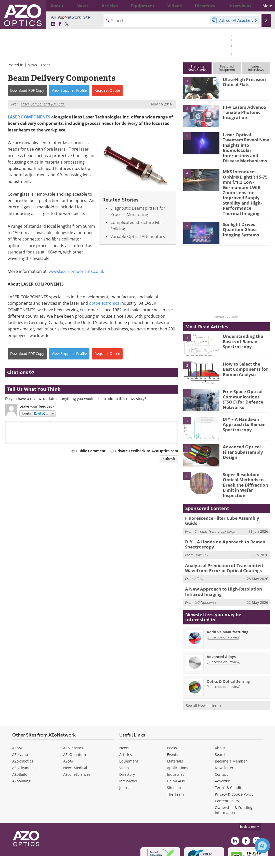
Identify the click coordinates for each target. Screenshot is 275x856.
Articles (125, 721)
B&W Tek (201, 524)
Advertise (223, 748)
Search (221, 721)
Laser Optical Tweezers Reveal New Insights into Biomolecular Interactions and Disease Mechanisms (245, 143)
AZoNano (20, 721)
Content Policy (227, 768)
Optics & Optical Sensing (228, 648)
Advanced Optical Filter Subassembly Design (246, 426)
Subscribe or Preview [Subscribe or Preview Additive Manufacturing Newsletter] (223, 604)
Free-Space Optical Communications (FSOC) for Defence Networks (246, 373)
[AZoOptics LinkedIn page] (53, 24)
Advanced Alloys (221, 623)
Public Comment (91, 450)
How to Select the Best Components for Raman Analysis (245, 345)
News (32, 64)
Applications (177, 734)
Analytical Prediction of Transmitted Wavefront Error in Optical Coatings (220, 537)
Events (172, 721)
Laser (45, 64)
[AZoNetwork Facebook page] (60, 24)
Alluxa (199, 547)
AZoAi (68, 728)
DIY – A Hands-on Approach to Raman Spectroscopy (242, 401)
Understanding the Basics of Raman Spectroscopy (241, 318)
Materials (175, 728)
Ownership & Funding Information (233, 777)
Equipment (128, 728)
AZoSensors (73, 715)
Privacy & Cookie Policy (234, 761)
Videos (124, 734)
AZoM (17, 715)
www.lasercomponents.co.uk (76, 271)
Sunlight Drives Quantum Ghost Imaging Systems (246, 206)
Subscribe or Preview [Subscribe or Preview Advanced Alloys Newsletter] (223, 629)
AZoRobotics (22, 728)
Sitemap (174, 754)
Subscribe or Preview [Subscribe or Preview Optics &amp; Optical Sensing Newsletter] (223, 653)
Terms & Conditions (231, 754)
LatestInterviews (256, 68)
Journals (126, 754)
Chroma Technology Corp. (214, 499)
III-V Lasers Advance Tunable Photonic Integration (242, 111)
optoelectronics (104, 303)
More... (261, 5)
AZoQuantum (74, 721)
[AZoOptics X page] (67, 24)
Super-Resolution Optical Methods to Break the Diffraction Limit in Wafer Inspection (243, 460)
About (220, 715)
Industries (175, 741)
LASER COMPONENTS (29, 117)
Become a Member (231, 728)
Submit (169, 458)
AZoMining (21, 748)
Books (172, 715)
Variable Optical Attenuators (137, 236)
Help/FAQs (176, 748)
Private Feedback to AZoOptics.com (146, 450)
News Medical (75, 734)
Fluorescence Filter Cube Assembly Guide (225, 491)
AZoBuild (20, 741)
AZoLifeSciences (76, 741)
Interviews (128, 748)
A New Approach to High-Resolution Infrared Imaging (219, 560)
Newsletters (225, 734)
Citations (20, 372)
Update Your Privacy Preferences (44, 849)
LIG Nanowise (205, 569)
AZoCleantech (24, 734)
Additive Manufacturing (227, 599)
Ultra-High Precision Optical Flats (242, 81)
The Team (175, 761)
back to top (249, 794)
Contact (221, 741)
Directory (127, 741)
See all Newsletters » (203, 672)
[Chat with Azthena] (262, 845)
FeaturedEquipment (226, 68)
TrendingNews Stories (197, 68)
